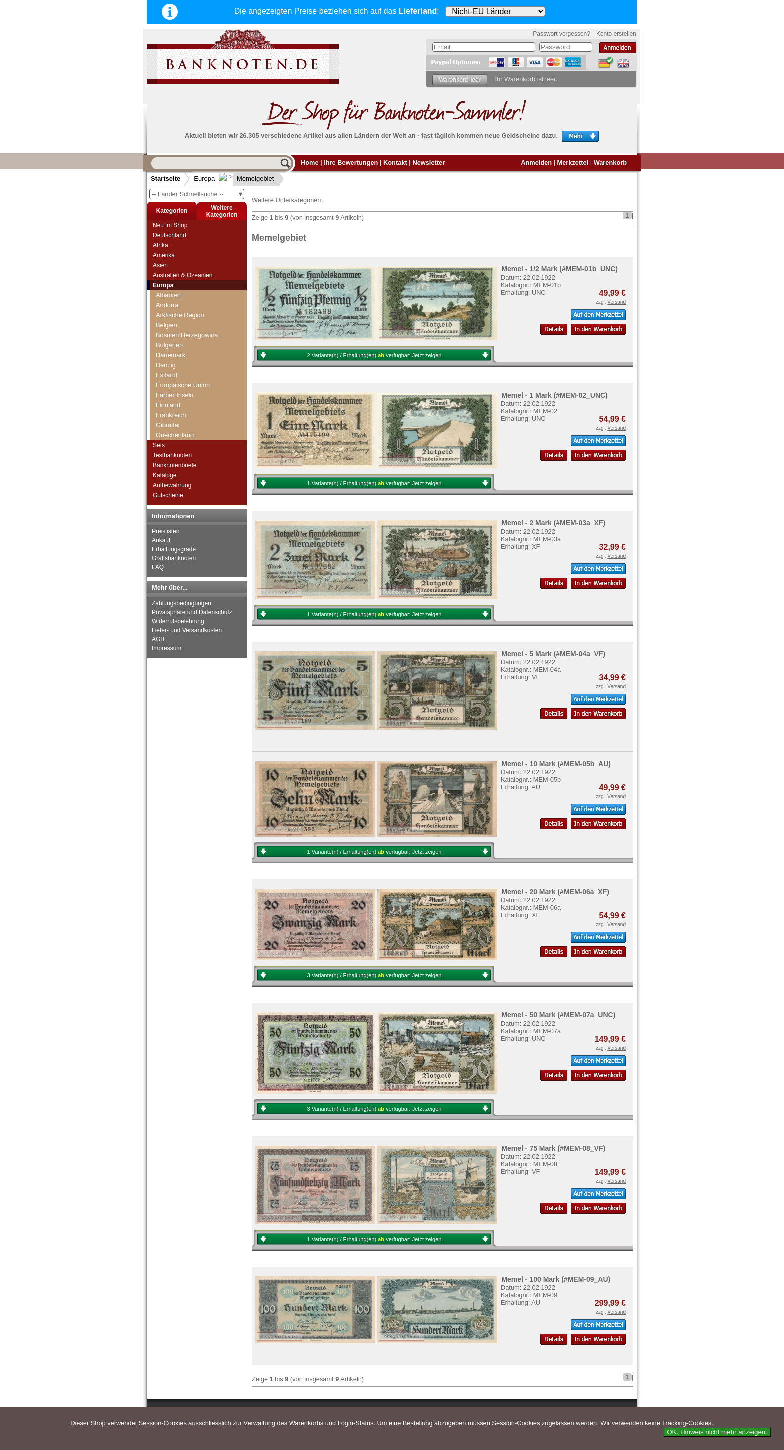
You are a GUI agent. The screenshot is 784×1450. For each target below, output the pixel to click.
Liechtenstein (175, 350)
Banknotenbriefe (174, 465)
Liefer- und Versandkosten (187, 630)
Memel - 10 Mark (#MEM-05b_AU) (556, 764)
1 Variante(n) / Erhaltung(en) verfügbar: (375, 483)
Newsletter (428, 162)
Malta (164, 380)
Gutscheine (168, 495)
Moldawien (171, 410)
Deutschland (169, 235)
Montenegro (173, 420)
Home (310, 162)
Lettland (167, 340)
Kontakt (396, 162)
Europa (204, 178)
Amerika (164, 255)
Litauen (166, 360)
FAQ (158, 567)
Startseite (165, 178)
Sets (159, 445)
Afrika (160, 245)
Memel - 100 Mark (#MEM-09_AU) (556, 1280)
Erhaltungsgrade (174, 549)
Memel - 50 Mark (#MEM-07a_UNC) (559, 1015)
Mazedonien (173, 390)
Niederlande (173, 430)
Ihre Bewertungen (351, 162)
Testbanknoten (172, 455)
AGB (158, 639)
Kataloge (164, 475)
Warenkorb (610, 162)
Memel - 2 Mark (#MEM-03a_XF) (554, 523)
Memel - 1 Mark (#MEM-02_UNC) (555, 396)
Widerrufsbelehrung (178, 621)
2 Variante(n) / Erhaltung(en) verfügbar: (375, 355)
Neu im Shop (170, 225)
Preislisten (166, 531)
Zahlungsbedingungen (182, 603)
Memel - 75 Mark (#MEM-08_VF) (554, 1148)
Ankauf (161, 540)
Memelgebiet (247, 178)
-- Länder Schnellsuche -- (198, 194)
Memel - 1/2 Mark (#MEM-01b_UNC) (560, 269)
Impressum (167, 648)
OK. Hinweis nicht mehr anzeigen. (717, 1432)
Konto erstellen (616, 34)
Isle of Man (172, 290)
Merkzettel (573, 162)
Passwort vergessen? (561, 34)
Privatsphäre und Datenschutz (192, 612)
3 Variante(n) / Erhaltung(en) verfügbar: (375, 975)
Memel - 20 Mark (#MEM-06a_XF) (556, 892)
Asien (160, 265)
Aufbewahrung (172, 485)
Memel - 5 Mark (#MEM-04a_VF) (554, 654)
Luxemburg (172, 370)
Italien (164, 300)
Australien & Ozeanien (182, 275)
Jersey (165, 310)
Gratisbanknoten (174, 558)
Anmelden (536, 162)
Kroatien (168, 330)
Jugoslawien (173, 320)
